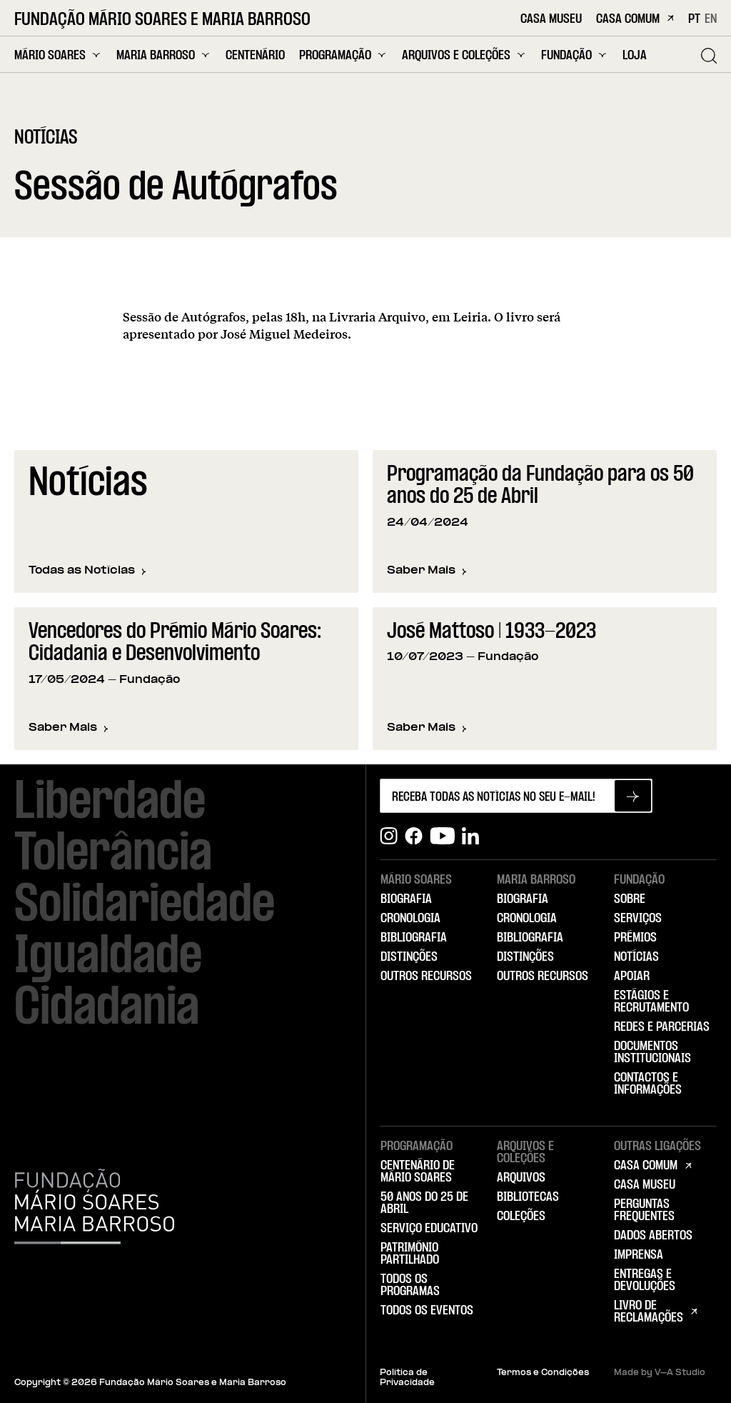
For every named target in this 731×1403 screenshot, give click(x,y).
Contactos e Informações (648, 1084)
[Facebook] (414, 836)
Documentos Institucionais (652, 1052)
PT (694, 19)
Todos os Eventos (426, 1311)
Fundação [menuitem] (574, 55)
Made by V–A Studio (659, 1373)
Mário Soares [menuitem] (58, 55)
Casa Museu (551, 20)
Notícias (636, 957)
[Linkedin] (470, 836)
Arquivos (521, 1178)
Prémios (635, 938)
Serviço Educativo (429, 1229)
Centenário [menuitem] (255, 56)
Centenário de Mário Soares (417, 1172)
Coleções (521, 1216)
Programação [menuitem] (343, 55)
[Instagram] (389, 836)
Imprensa (638, 1255)
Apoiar (632, 976)
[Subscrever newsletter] (633, 796)
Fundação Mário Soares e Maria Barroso (162, 20)
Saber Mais (427, 572)
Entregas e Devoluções (644, 1280)
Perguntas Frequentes (644, 1210)
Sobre (629, 899)
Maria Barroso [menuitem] (163, 55)
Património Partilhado (409, 1254)
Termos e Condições (543, 1373)
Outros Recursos (426, 976)
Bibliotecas (528, 1197)
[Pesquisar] (709, 56)
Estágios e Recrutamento (651, 1002)
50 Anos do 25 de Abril (424, 1203)
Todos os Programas (410, 1285)
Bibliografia (413, 938)
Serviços (638, 919)
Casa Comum (635, 20)
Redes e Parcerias (662, 1027)
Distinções (409, 957)
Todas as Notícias (87, 570)
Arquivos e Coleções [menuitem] (464, 55)
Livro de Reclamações (648, 1312)
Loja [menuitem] (634, 56)
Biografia (406, 899)
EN (711, 19)
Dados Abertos (653, 1236)
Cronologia (410, 919)
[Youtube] (442, 836)
